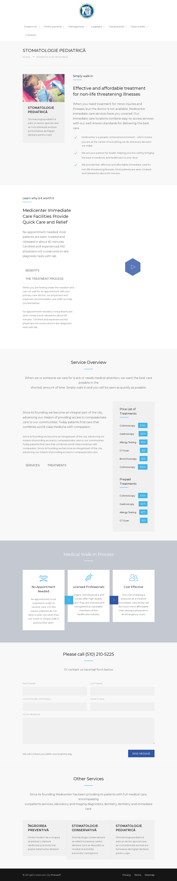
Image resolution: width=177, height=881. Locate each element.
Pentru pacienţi (53, 26)
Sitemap (150, 874)
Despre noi (30, 26)
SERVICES (33, 465)
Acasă (26, 56)
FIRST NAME (29, 683)
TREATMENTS (56, 465)
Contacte (30, 35)
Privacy (127, 874)
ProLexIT (56, 874)
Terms (137, 874)
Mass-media (138, 26)
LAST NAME (96, 683)
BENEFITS (32, 270)
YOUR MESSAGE (31, 714)
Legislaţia (96, 26)
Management (76, 26)
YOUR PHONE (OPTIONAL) (37, 698)
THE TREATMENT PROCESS (44, 278)
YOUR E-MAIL (97, 698)
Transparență (116, 26)
